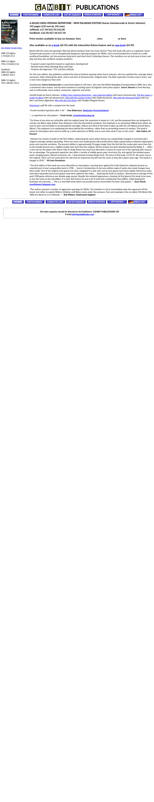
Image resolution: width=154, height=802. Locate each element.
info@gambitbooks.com (82, 214)
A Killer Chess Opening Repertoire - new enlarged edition (86, 95)
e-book (55, 45)
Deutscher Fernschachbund (96, 110)
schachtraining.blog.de (83, 115)
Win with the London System (78, 97)
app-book (120, 45)
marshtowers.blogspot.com (42, 184)
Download (34, 105)
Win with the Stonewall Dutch (126, 97)
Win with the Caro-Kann (66, 100)
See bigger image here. (11, 47)
